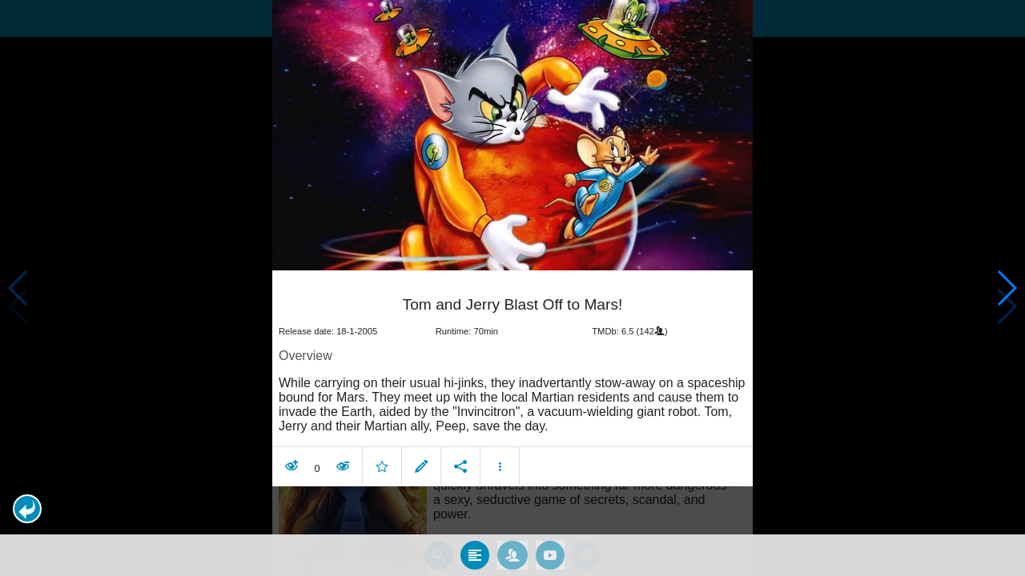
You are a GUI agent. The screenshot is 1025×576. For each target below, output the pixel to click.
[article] (512, 372)
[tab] (474, 545)
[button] (27, 508)
